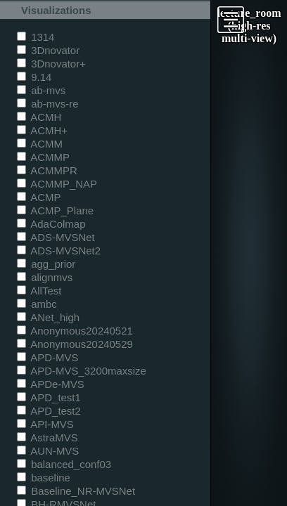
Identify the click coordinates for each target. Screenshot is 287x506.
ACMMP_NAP (57, 184)
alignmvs (44, 277)
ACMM (40, 144)
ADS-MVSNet (56, 237)
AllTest (39, 291)
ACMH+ (42, 130)
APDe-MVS (50, 384)
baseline (43, 478)
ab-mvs (41, 90)
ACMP (39, 197)
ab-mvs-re (47, 104)
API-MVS (45, 424)
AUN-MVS (48, 451)
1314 (35, 37)
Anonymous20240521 (75, 331)
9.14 (34, 77)
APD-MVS (47, 357)
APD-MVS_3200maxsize (81, 371)
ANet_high (48, 317)
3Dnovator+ (51, 64)
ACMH (39, 117)
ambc (37, 304)
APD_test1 (49, 397)
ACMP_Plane (55, 210)
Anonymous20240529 (75, 344)
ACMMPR (47, 170)
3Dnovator (48, 50)
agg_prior (46, 264)
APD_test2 (49, 411)
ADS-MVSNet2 (59, 251)
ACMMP (43, 157)
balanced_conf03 (64, 464)
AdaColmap (51, 224)
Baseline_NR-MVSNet (76, 491)
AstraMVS (47, 437)
